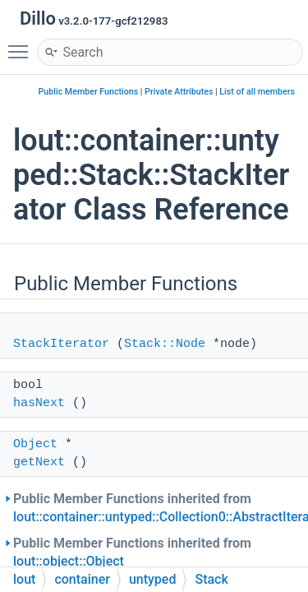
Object (35, 444)
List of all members (257, 91)
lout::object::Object (68, 561)
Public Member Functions (89, 91)
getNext (39, 462)
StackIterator (61, 344)
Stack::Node (164, 344)
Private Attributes (179, 91)
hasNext (39, 403)
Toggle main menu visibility (22, 44)
